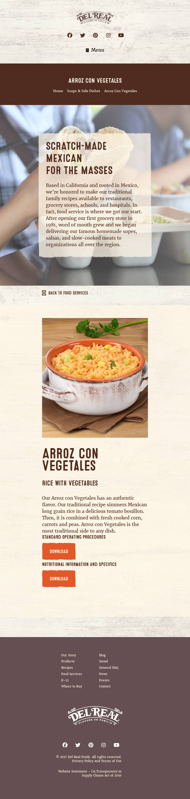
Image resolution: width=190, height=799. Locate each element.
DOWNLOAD (59, 552)
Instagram (108, 35)
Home (58, 91)
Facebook (69, 35)
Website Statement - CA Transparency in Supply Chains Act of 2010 (89, 773)
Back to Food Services (68, 293)
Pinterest (95, 35)
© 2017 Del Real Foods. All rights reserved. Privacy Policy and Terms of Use (88, 759)
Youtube (121, 35)
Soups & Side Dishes (83, 91)
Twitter (82, 35)
